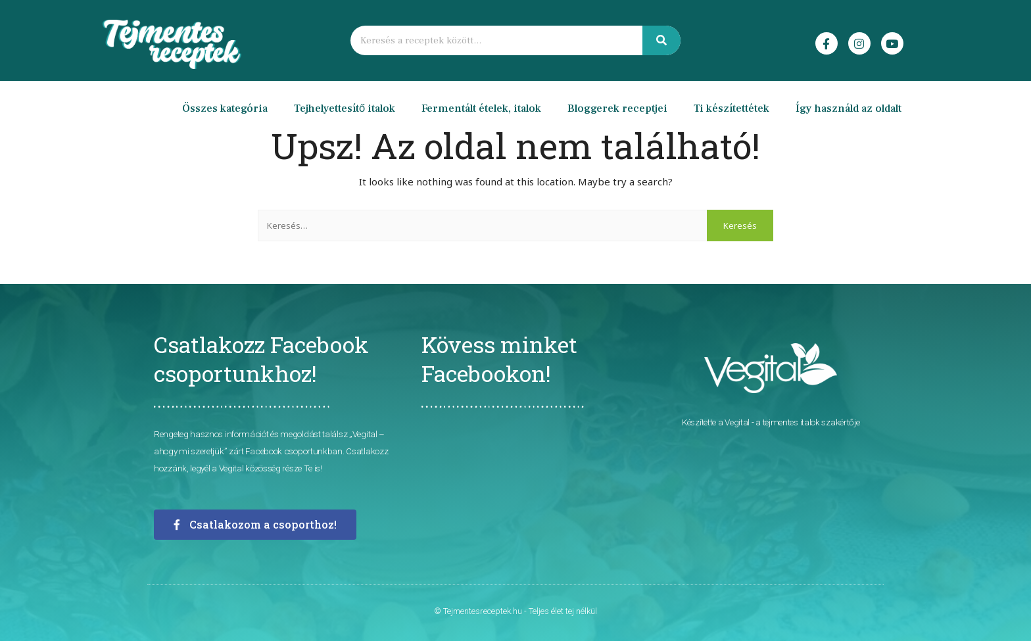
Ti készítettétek (731, 108)
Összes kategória (225, 108)
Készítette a (703, 422)
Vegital (737, 422)
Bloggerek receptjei (617, 108)
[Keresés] (661, 40)
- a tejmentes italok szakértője (804, 422)
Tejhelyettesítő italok (344, 108)
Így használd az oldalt (848, 108)
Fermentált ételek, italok (481, 108)
